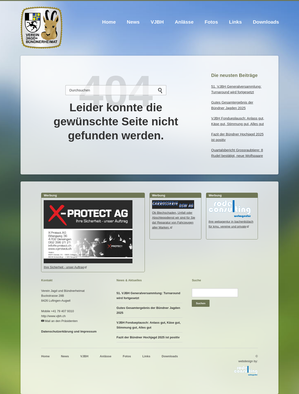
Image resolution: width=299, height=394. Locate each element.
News (133, 22)
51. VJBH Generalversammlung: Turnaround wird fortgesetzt (148, 295)
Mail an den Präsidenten (61, 321)
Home (109, 22)
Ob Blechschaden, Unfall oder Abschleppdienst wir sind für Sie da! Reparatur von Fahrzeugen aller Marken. (173, 217)
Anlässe (184, 22)
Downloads (266, 22)
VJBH (157, 22)
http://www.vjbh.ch (53, 316)
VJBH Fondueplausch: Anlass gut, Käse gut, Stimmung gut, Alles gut (149, 325)
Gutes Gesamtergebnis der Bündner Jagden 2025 (148, 310)
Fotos (211, 22)
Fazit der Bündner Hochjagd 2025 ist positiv (148, 337)
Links (235, 22)
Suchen (160, 90)
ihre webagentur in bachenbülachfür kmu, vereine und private (231, 221)
